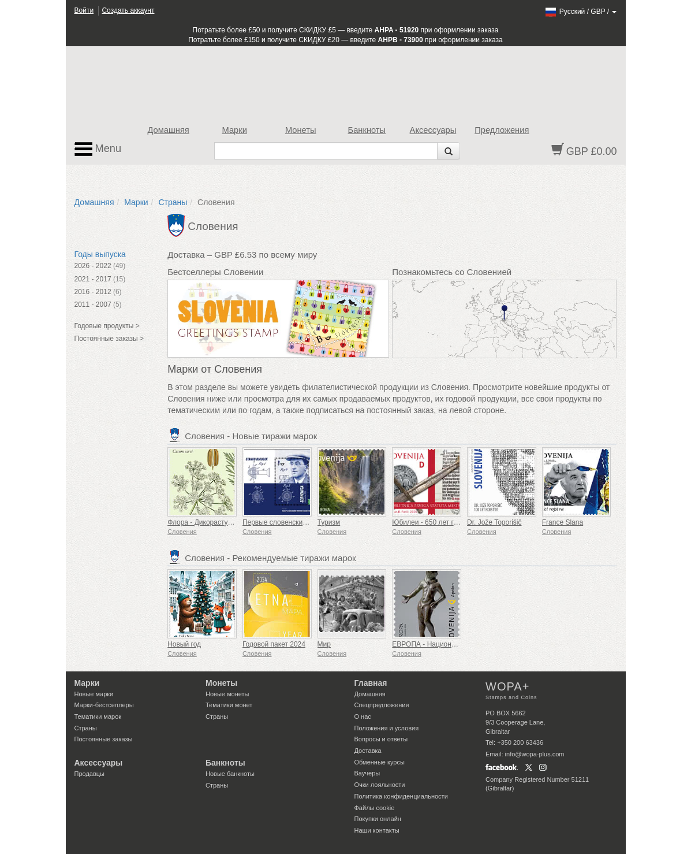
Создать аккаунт (128, 10)
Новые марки (94, 693)
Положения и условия (386, 728)
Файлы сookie (374, 807)
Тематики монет (229, 704)
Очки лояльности (379, 784)
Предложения (502, 130)
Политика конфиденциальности (401, 796)
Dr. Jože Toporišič (494, 522)
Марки (234, 130)
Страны (172, 202)
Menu (98, 149)
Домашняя (168, 130)
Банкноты (367, 130)
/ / (580, 12)
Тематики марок (98, 716)
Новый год (184, 644)
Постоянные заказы (103, 739)
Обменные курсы (379, 762)
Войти (84, 10)
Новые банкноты (230, 773)
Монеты (300, 130)
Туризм (329, 522)
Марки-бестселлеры (104, 704)
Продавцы (89, 773)
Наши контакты (376, 830)
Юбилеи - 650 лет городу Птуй (441, 522)
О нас (362, 716)
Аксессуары (433, 130)
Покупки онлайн (377, 818)
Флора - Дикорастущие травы (215, 522)
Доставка (368, 750)
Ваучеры (367, 773)
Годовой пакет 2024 (273, 644)
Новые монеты (227, 693)
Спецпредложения (381, 704)
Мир (324, 644)
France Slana (562, 522)
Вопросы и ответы (381, 739)
